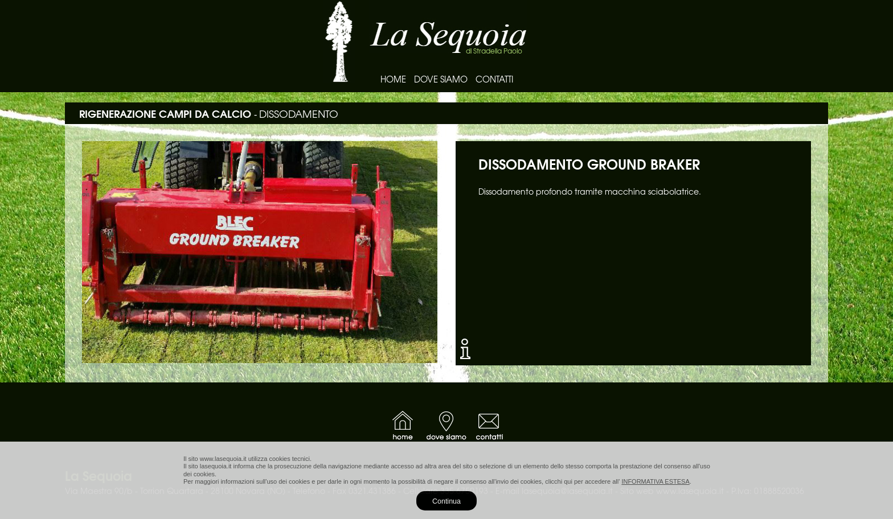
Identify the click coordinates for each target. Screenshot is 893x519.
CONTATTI (494, 79)
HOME (393, 79)
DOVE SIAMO (441, 79)
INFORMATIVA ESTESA (655, 481)
